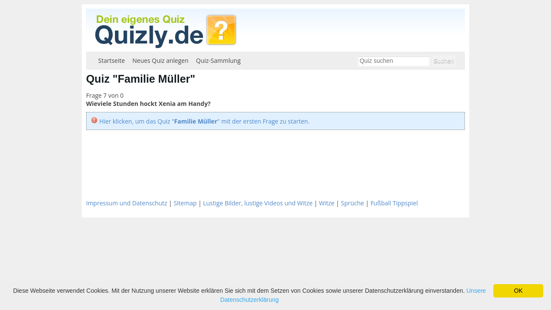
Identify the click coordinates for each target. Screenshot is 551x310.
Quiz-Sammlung (218, 60)
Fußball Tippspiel (394, 203)
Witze (326, 203)
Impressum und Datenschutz (126, 203)
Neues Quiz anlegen (161, 60)
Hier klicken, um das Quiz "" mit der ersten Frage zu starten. (204, 121)
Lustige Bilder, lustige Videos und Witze (258, 203)
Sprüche (352, 203)
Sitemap (184, 203)
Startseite (111, 60)
